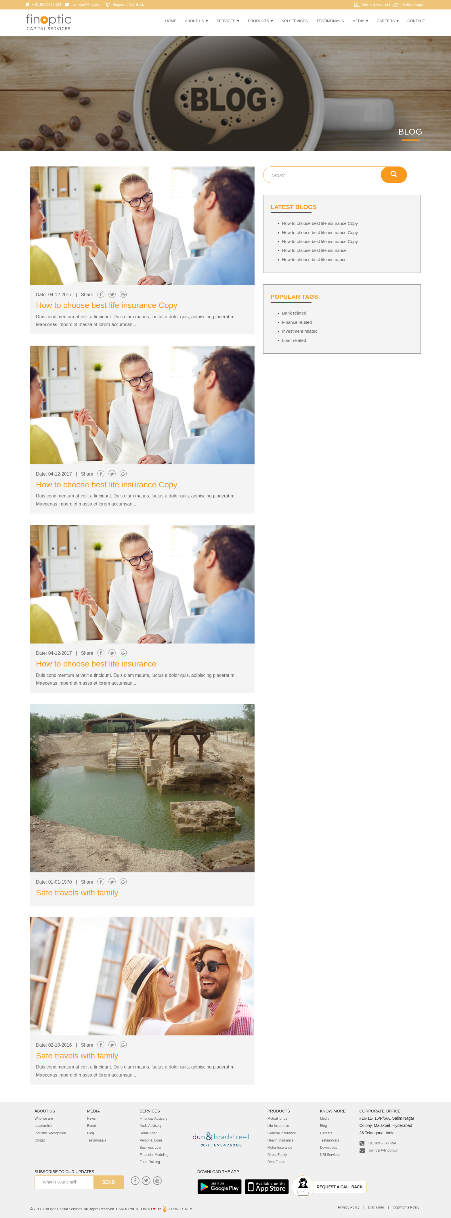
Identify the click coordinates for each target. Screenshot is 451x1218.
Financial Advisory (154, 1118)
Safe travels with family (77, 892)
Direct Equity (277, 1155)
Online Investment (376, 5)
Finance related (297, 322)
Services (228, 21)
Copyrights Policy (406, 1207)
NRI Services (295, 21)
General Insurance (281, 1133)
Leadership (43, 1126)
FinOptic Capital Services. (63, 1209)
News (91, 1118)
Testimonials (330, 21)
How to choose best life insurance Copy (106, 305)
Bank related (294, 313)
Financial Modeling (154, 1155)
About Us (196, 21)
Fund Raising (150, 1162)
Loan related (294, 340)
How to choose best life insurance (96, 663)
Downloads (328, 1148)
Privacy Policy (349, 1207)
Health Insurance (280, 1140)
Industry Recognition (50, 1133)
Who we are (44, 1118)
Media (360, 21)
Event (91, 1126)
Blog (90, 1133)
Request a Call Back (128, 5)
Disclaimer (376, 1207)
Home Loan (149, 1133)
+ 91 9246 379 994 (378, 1143)
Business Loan (151, 1148)
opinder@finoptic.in (379, 1150)
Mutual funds (277, 1118)
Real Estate (276, 1162)
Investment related (300, 331)
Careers (388, 21)
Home (170, 21)
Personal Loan (151, 1140)
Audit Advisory (151, 1126)
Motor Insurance (280, 1148)
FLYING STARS (177, 1209)
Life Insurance (278, 1126)
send (108, 1182)
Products (260, 21)
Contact (416, 21)
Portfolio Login (413, 5)
